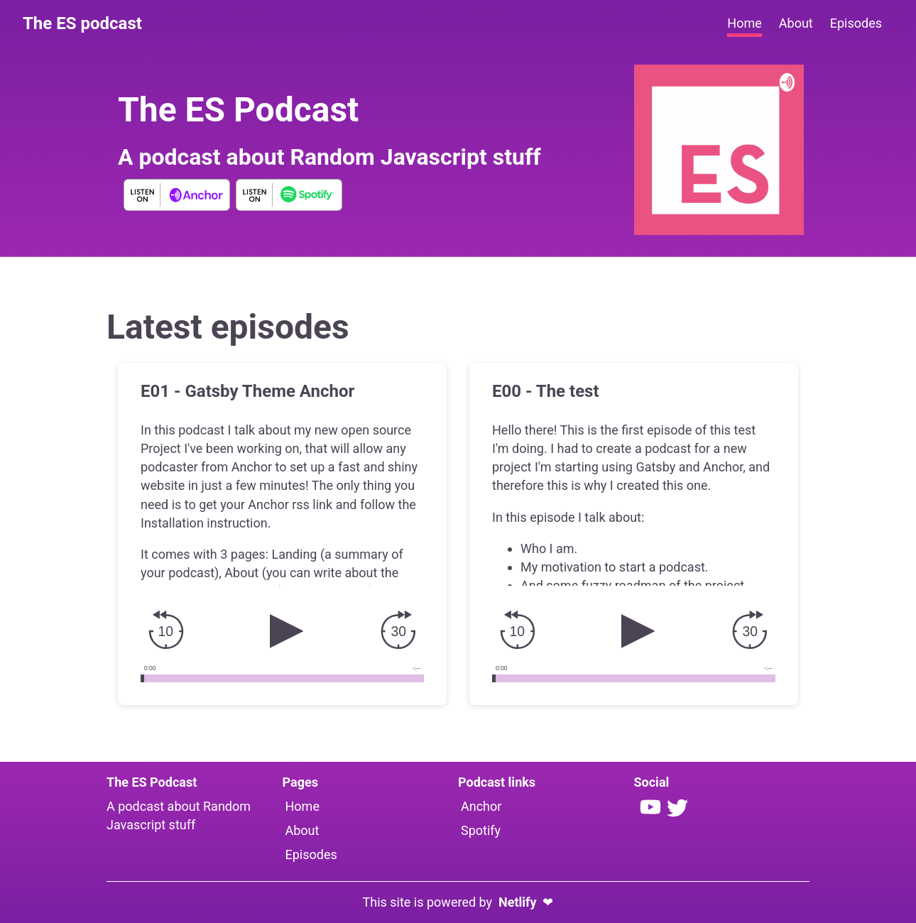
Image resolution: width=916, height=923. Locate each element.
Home (302, 806)
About (302, 830)
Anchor (481, 806)
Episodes (311, 854)
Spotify (481, 830)
